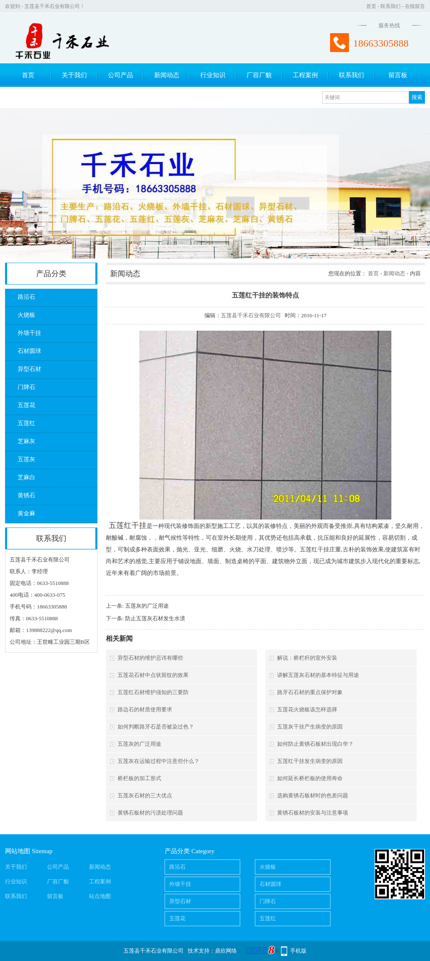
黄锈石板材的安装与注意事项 (312, 813)
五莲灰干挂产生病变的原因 (310, 726)
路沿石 (26, 297)
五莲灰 (26, 459)
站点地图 (100, 896)
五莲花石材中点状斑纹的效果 (153, 675)
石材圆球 (29, 351)
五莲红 (26, 423)
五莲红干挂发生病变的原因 (310, 761)
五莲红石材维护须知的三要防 (153, 692)
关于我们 (74, 75)
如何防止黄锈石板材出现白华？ (315, 744)
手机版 (298, 951)
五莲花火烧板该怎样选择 (307, 709)
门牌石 (26, 387)
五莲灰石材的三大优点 (145, 795)
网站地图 (17, 851)
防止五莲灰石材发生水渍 (155, 618)
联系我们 (390, 6)
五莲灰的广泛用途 (147, 606)
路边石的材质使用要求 (145, 709)
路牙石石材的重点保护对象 (310, 692)
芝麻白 (26, 477)
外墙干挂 (29, 333)
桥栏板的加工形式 (139, 778)
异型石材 (29, 369)
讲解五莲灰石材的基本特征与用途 (318, 675)
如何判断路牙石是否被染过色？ (156, 726)
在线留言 (415, 6)
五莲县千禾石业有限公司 (251, 315)
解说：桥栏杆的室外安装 (307, 658)
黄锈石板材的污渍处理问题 (150, 813)
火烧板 (26, 315)
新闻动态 (166, 75)
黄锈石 (26, 495)
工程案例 (305, 75)
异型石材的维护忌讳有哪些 (150, 658)
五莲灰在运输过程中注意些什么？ (158, 761)
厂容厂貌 (259, 75)
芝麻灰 (26, 441)
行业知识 (212, 75)
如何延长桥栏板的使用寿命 (310, 778)
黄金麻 (26, 513)
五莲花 (26, 405)
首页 (371, 6)
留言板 (397, 75)
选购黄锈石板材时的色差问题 (312, 795)
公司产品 (120, 75)
